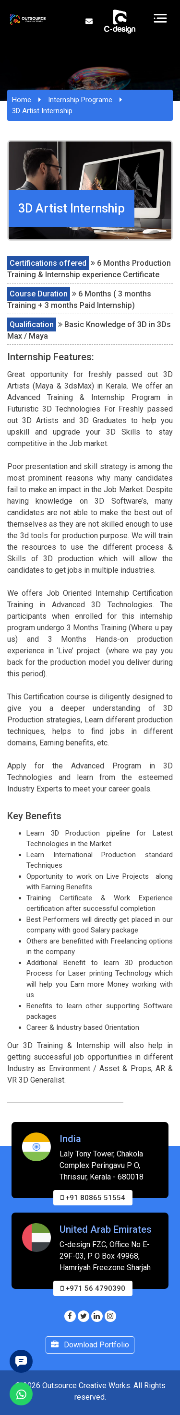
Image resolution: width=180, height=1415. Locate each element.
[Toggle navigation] (160, 18)
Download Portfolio (90, 1344)
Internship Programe (80, 99)
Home (21, 99)
